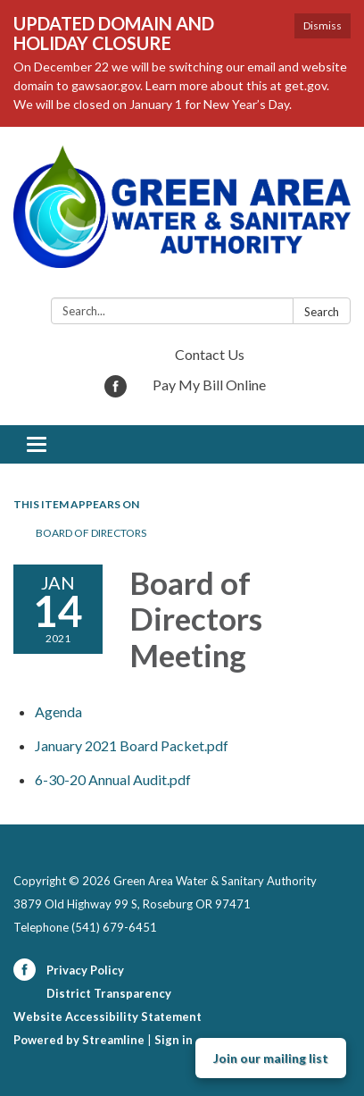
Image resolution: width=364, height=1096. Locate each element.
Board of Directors (91, 533)
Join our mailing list (270, 1058)
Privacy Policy (85, 970)
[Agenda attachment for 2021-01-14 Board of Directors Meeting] (58, 711)
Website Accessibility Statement (107, 1016)
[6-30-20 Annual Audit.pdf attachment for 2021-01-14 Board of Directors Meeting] (113, 779)
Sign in (173, 1040)
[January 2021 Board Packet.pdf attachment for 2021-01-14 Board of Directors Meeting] (131, 745)
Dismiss (322, 25)
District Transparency (108, 993)
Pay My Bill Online (209, 384)
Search (321, 312)
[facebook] (115, 391)
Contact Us (209, 354)
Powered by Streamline (79, 1040)
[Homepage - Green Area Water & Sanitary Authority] (182, 216)
